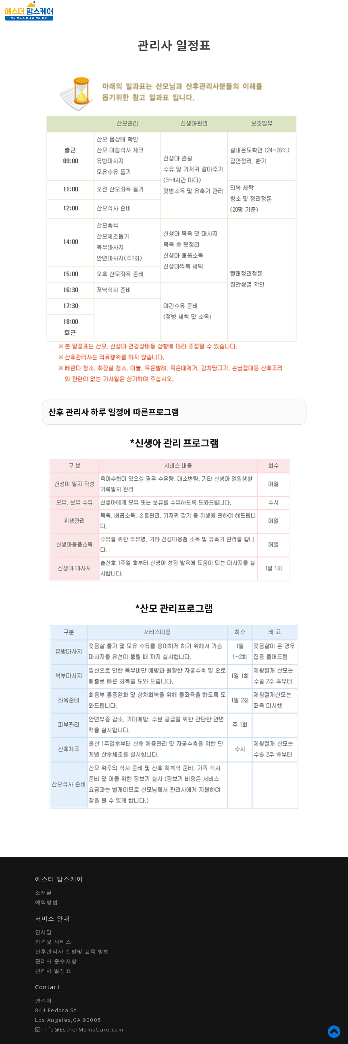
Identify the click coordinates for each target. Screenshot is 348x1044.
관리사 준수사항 (56, 961)
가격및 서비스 (53, 941)
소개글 (43, 892)
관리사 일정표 (53, 970)
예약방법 (46, 902)
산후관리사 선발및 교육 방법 (72, 951)
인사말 (43, 932)
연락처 (43, 1000)
